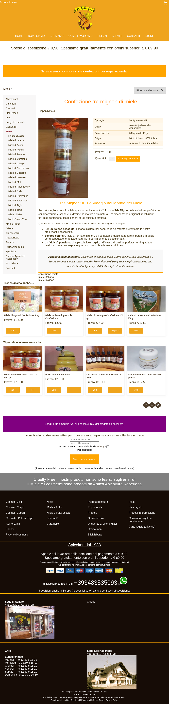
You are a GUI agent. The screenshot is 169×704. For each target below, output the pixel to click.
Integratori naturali (15, 122)
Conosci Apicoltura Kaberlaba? (15, 257)
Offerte (9, 228)
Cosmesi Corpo (15, 507)
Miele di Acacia (16, 140)
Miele (6, 88)
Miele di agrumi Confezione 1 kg (21, 315)
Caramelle (11, 103)
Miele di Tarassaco (17, 200)
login (14, 2)
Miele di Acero (15, 145)
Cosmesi (10, 108)
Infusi (8, 117)
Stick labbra (12, 263)
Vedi (13, 330)
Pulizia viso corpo (15, 247)
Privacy (101, 446)
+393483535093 (95, 582)
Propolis (10, 242)
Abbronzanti (12, 99)
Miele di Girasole (16, 177)
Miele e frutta (54, 507)
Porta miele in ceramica (58, 374)
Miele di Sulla (15, 191)
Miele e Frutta (13, 223)
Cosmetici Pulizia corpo (19, 518)
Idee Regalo (12, 113)
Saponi (10, 529)
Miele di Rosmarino (18, 196)
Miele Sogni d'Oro (17, 219)
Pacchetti (10, 268)
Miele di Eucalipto (17, 172)
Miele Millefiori (15, 214)
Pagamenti (86, 700)
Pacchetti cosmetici (17, 534)
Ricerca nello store (149, 90)
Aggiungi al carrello (128, 158)
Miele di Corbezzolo (18, 168)
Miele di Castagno (17, 159)
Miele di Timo (15, 210)
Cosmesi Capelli (15, 512)
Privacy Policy (112, 700)
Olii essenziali (13, 233)
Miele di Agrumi (16, 149)
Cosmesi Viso (14, 501)
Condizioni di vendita (60, 700)
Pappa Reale (12, 237)
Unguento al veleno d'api (102, 523)
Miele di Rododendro (19, 186)
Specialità (11, 251)
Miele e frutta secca (58, 512)
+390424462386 (55, 583)
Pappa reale (95, 507)
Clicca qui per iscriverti (84, 459)
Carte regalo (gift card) (142, 526)
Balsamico (11, 127)
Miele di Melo (15, 182)
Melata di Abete (16, 135)
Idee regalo (135, 507)
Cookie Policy (98, 700)
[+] (33, 389)
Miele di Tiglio (15, 205)
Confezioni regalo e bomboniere (140, 520)
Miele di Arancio (16, 154)
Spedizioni (75, 700)
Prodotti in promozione (142, 512)
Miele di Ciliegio (16, 163)
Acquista (115, 330)
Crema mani (95, 529)
